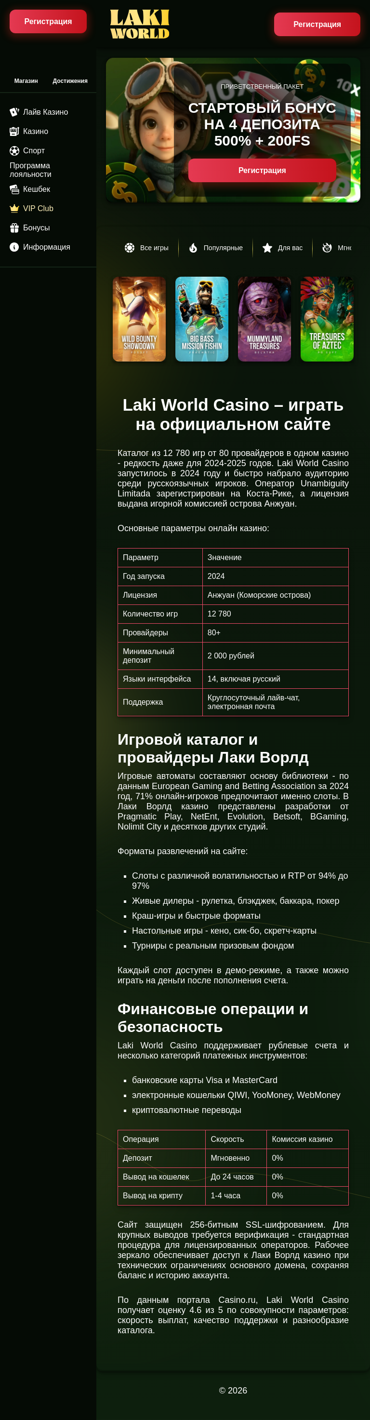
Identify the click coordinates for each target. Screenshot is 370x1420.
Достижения (70, 81)
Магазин (26, 81)
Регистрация (317, 24)
